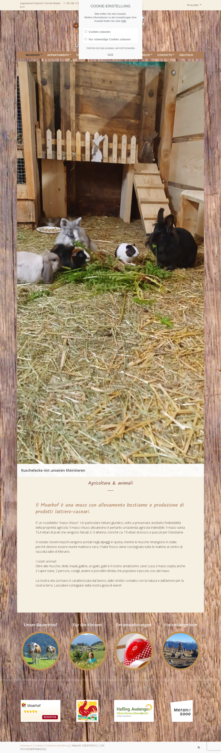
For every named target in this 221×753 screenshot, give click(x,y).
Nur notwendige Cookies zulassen (107, 39)
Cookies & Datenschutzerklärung (52, 745)
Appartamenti (58, 55)
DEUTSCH (186, 55)
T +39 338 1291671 (74, 3)
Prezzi (145, 55)
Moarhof (33, 55)
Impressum (26, 745)
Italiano (193, 5)
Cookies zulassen (97, 31)
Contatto (164, 55)
